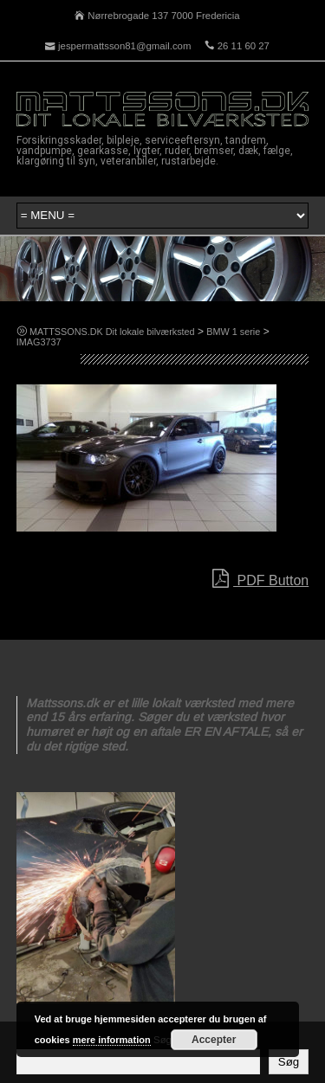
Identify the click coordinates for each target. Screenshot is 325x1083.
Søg (288, 1061)
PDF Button (260, 579)
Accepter (214, 1040)
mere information (112, 1040)
